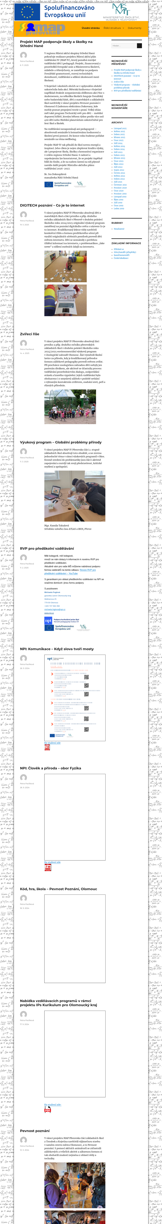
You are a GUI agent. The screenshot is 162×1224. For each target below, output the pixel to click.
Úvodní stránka (91, 28)
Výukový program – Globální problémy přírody (61, 442)
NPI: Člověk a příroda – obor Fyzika (50, 768)
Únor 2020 (118, 191)
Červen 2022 (119, 173)
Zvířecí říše (29, 334)
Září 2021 (118, 182)
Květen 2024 (119, 146)
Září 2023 (118, 152)
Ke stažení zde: (52, 1108)
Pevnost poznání (35, 1131)
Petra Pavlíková (27, 61)
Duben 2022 (119, 179)
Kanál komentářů (121, 255)
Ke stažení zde (52, 745)
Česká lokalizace (121, 258)
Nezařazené (119, 229)
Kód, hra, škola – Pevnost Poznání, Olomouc (58, 889)
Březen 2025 (119, 137)
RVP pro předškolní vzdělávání (47, 548)
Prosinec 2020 (120, 188)
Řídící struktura (112, 28)
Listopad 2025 (120, 128)
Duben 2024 (119, 149)
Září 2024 (118, 143)
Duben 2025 (119, 134)
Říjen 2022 (118, 164)
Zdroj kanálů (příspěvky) (125, 252)
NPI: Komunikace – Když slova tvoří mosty (57, 649)
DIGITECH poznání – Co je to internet (52, 205)
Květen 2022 (119, 176)
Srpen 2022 (119, 170)
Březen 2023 (119, 158)
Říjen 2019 (118, 199)
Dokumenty (134, 28)
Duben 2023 (119, 155)
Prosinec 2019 (120, 194)
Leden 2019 (119, 208)
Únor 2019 (118, 205)
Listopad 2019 (120, 197)
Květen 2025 (119, 131)
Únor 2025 (118, 140)
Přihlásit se (119, 249)
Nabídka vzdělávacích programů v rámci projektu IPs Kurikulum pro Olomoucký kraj (58, 1003)
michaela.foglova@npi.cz (54, 609)
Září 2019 (118, 202)
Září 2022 (118, 167)
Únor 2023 (118, 161)
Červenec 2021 (120, 185)
